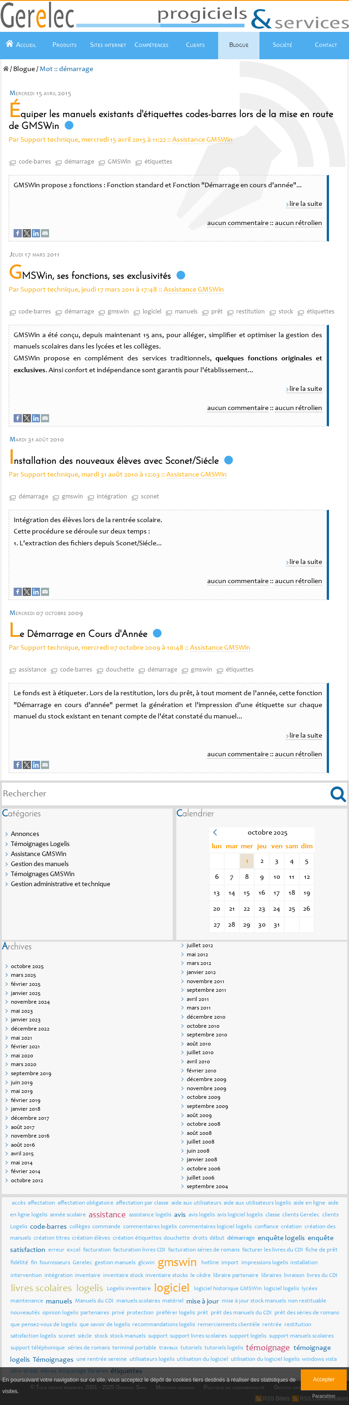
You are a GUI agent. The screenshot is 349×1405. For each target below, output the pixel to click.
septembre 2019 (31, 1074)
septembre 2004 (207, 1187)
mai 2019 (22, 1092)
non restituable (307, 1301)
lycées (309, 1289)
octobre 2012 (27, 1181)
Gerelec (82, 1263)
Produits (64, 45)
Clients (195, 45)
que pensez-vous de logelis (43, 1325)
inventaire (87, 1276)
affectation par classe (142, 1203)
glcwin (146, 1263)
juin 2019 (22, 1083)
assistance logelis (150, 1215)
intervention (26, 1276)
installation (304, 1263)
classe (272, 1215)
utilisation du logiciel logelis (265, 1360)
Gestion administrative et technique (60, 884)
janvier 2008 (202, 1160)
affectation (41, 1203)
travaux (168, 1348)
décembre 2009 (206, 1080)
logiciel (152, 312)
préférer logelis (175, 1313)
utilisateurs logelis (152, 1360)
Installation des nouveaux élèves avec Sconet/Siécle (114, 461)
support (158, 1336)
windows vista (319, 1360)
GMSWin (119, 162)
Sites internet (108, 45)
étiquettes (158, 162)
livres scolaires (41, 1289)
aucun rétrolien (298, 223)
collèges (80, 1227)
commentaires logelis (150, 1227)
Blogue (239, 45)
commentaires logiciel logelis (215, 1227)
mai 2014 (22, 1163)
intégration (112, 497)
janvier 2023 (25, 1020)
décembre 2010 (206, 1017)
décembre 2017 (30, 1119)
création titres (52, 1238)
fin (34, 1263)
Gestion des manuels (40, 864)
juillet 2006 (200, 1178)
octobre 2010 (203, 1027)
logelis (89, 1289)
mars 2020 (23, 1065)
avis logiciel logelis (240, 1215)
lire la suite (305, 204)
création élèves (91, 1238)
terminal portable (134, 1348)
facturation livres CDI (139, 1250)
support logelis (247, 1336)
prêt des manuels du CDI (241, 1313)
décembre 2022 (30, 1029)
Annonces (25, 834)
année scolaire (68, 1215)
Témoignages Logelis (40, 844)
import (230, 1263)
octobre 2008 (203, 1125)
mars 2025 (23, 976)
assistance (32, 670)
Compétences (152, 45)
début (216, 1238)
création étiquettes (137, 1238)
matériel (173, 1301)
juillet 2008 (200, 1142)
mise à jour (202, 1301)
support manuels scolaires (301, 1336)
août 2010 (199, 1044)
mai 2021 (21, 1038)
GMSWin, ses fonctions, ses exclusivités (90, 276)
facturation (97, 1250)
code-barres (35, 162)
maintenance (26, 1301)
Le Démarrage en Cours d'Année (78, 634)
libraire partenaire (236, 1276)
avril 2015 (22, 1154)
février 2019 (25, 1101)
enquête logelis (281, 1238)
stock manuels (127, 1336)
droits (200, 1238)
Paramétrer (323, 1396)
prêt (217, 312)
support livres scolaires (198, 1336)
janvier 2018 (25, 1110)
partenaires (94, 1313)
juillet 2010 (200, 1053)
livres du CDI (322, 1276)
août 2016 (23, 1146)
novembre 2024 (30, 1002)
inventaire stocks (166, 1276)
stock (286, 312)
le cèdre (200, 1276)
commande (106, 1227)
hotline (210, 1263)
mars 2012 (199, 964)
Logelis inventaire (129, 1289)
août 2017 (23, 1128)
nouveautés (25, 1313)
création (291, 1227)
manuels (186, 312)
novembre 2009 (206, 1089)
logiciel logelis (281, 1289)
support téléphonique (37, 1348)
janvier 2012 (201, 973)
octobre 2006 (203, 1169)
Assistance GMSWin (202, 140)
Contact (326, 45)
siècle (85, 1336)
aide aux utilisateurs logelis (257, 1203)
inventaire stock (123, 1276)
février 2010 (201, 1071)
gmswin (118, 312)
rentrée (272, 1325)
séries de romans (89, 1348)
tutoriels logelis (223, 1348)
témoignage (268, 1348)
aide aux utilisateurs (196, 1203)
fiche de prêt (321, 1250)
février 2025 (25, 985)
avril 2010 (198, 1062)
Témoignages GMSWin (43, 874)
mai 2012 (197, 955)
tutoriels (191, 1348)
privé (118, 1313)
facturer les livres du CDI (272, 1250)
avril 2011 (198, 1000)
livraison (294, 1276)
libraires (271, 1276)
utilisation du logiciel (202, 1360)
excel (73, 1250)
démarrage (79, 162)
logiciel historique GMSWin (228, 1289)
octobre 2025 (27, 967)
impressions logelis (264, 1263)
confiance (266, 1227)
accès (18, 1203)
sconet (150, 497)
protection (140, 1313)
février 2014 (25, 1172)
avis (180, 1215)
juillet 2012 (200, 946)
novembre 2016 (30, 1136)
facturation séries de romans (203, 1250)
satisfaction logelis (33, 1336)
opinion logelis (60, 1313)
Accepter (323, 1379)
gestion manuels (115, 1263)
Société (282, 45)
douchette (120, 670)
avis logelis (202, 1215)
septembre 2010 (207, 1035)
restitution (250, 312)
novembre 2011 (205, 982)
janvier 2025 (25, 994)
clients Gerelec (300, 1215)
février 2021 (25, 1047)
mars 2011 (199, 1008)
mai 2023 (22, 1012)
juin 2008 (198, 1151)
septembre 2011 (206, 991)
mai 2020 (22, 1056)
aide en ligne (309, 1203)
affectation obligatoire (86, 1203)
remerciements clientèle (229, 1325)
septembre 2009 (207, 1107)
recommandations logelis (163, 1325)
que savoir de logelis (105, 1325)
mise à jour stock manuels (254, 1301)
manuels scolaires (138, 1301)
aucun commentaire (238, 223)
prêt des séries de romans (306, 1313)
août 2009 (199, 1116)
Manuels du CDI (94, 1301)
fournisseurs (55, 1263)
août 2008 (199, 1134)
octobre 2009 (203, 1098)
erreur (56, 1250)
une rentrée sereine (101, 1360)
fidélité (19, 1263)
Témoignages (53, 1360)
